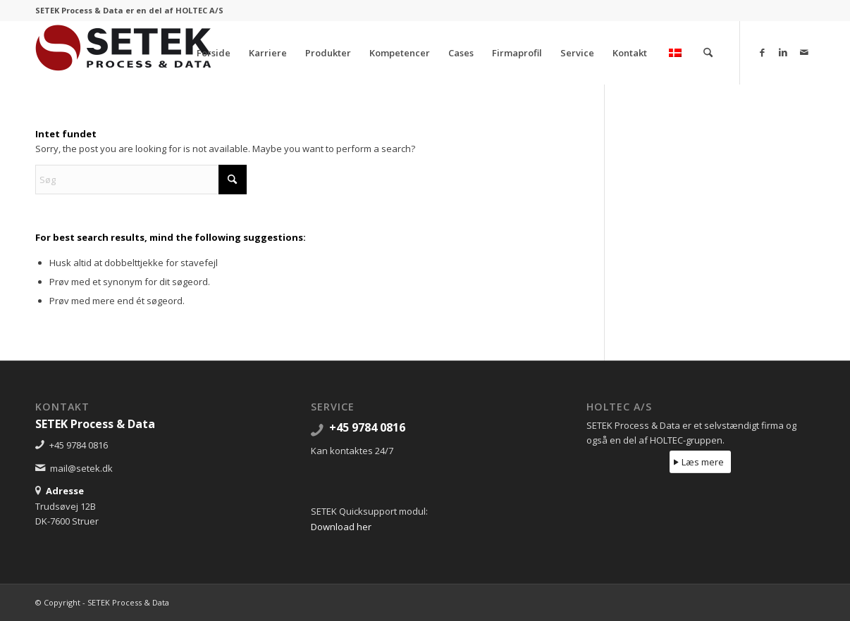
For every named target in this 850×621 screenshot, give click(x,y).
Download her (341, 526)
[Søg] (708, 52)
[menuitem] (213, 52)
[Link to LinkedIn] (783, 52)
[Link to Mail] (804, 52)
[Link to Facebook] (761, 52)
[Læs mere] (700, 462)
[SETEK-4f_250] (123, 52)
